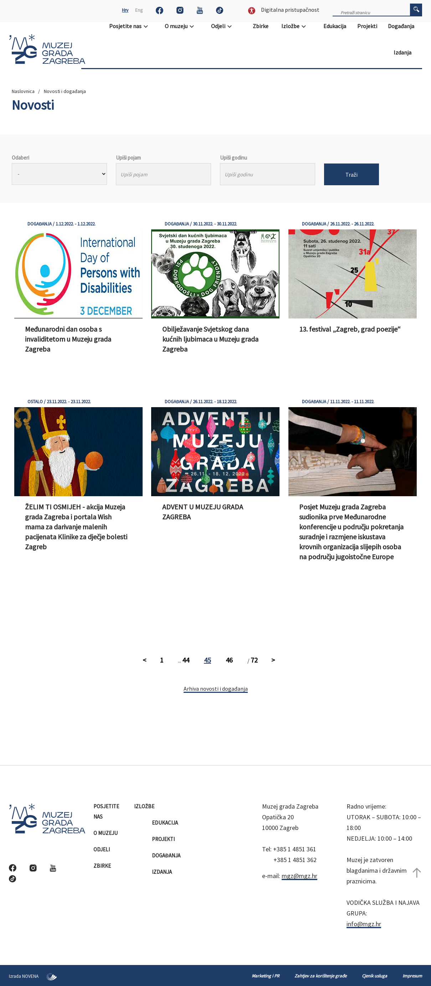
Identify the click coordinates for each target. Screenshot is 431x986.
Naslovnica (23, 91)
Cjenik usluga (374, 976)
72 (254, 659)
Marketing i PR (265, 976)
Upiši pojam (128, 157)
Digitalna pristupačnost (283, 9)
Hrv (125, 10)
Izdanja (403, 52)
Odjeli (223, 26)
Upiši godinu (233, 157)
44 (185, 659)
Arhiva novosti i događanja (216, 688)
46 (229, 659)
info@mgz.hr (364, 924)
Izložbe (296, 26)
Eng (139, 10)
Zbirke (261, 26)
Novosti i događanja (65, 91)
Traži (351, 174)
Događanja (401, 26)
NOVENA (39, 976)
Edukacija (335, 26)
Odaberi (20, 157)
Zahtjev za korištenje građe (320, 976)
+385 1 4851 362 (295, 860)
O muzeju (182, 26)
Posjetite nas (131, 26)
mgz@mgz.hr (299, 876)
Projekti (367, 26)
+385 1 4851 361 (294, 849)
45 (207, 659)
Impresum (412, 976)
